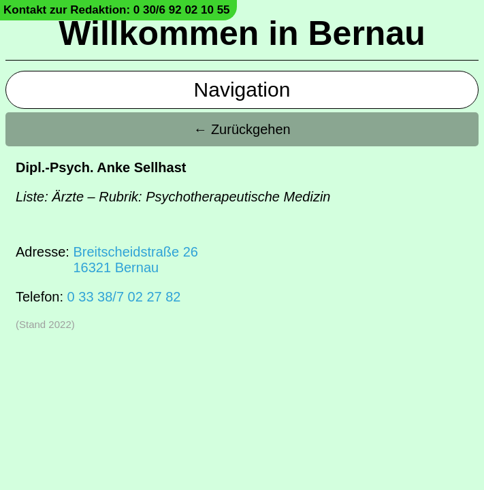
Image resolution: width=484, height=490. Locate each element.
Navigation (242, 89)
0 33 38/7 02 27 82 (124, 296)
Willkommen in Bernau (242, 33)
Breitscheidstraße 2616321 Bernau (135, 259)
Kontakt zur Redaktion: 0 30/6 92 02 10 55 (116, 9)
